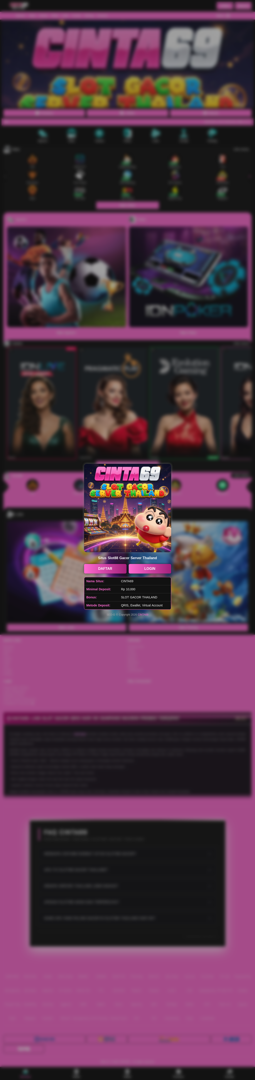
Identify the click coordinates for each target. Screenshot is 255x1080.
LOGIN (149, 568)
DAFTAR (105, 568)
